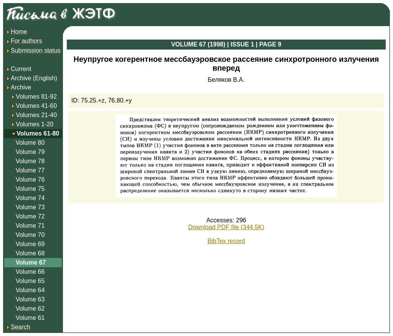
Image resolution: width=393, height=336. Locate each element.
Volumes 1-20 (34, 124)
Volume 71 (30, 225)
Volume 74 (30, 198)
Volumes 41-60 (36, 106)
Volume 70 (30, 235)
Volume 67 (31, 262)
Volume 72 (30, 216)
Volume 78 (30, 161)
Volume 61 (30, 317)
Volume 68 (30, 253)
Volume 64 (30, 290)
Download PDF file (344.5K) (226, 227)
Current (18, 69)
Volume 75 (30, 188)
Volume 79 (30, 152)
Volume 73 (30, 207)
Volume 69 (30, 244)
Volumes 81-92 (36, 96)
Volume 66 (30, 271)
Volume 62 (30, 308)
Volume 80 (30, 142)
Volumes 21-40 (36, 115)
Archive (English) (31, 78)
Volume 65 (30, 281)
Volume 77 (30, 170)
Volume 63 (30, 299)
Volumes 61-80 (38, 133)
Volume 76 (30, 179)
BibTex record (226, 241)
